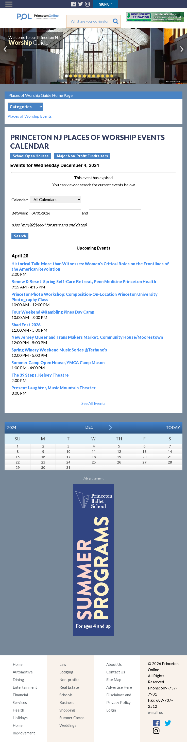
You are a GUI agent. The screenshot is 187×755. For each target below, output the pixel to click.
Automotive (23, 672)
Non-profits (69, 679)
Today (173, 427)
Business (66, 702)
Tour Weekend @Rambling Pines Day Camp (52, 312)
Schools (66, 694)
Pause (119, 76)
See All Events (93, 403)
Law (62, 664)
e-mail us (155, 712)
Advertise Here (119, 687)
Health (18, 710)
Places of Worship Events (30, 116)
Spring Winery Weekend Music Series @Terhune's (59, 349)
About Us (114, 664)
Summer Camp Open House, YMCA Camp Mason (58, 362)
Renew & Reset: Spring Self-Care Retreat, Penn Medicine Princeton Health (83, 281)
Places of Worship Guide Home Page (40, 95)
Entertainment (25, 687)
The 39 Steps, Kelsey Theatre (40, 375)
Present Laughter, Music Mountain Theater (53, 387)
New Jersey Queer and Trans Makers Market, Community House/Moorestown (87, 337)
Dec (89, 427)
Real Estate (69, 687)
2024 (11, 427)
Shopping (67, 710)
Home (18, 664)
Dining (18, 679)
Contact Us (115, 672)
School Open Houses (30, 156)
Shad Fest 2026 (25, 324)
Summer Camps (71, 717)
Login (111, 710)
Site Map (113, 679)
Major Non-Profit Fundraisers (82, 156)
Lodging (66, 672)
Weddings (67, 725)
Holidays (20, 717)
